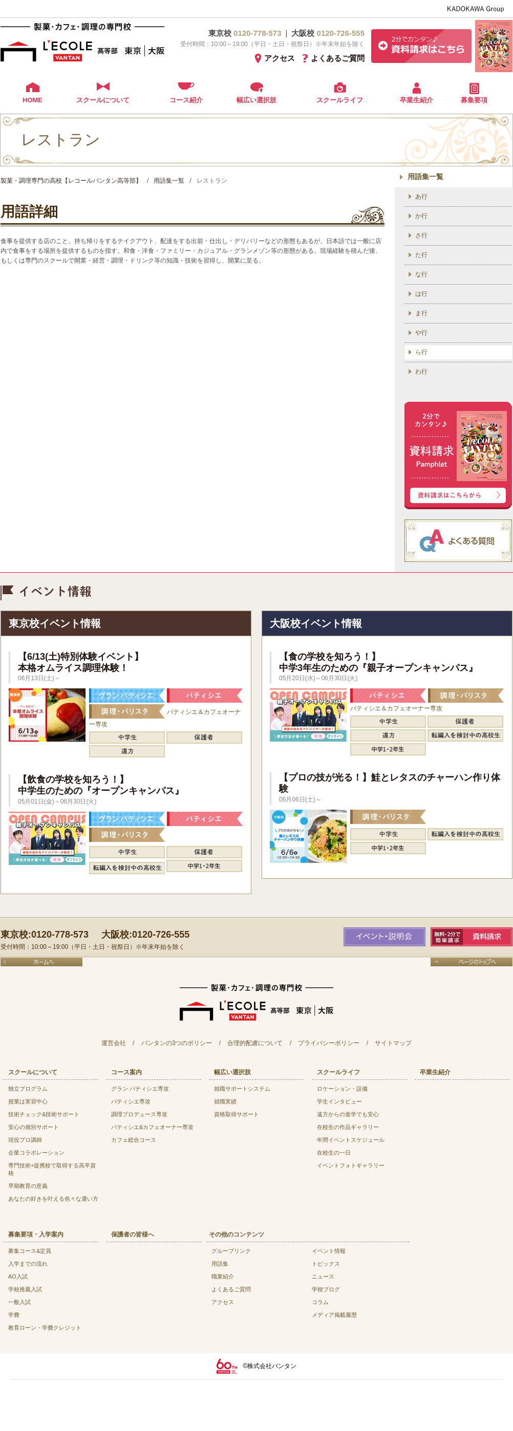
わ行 (421, 371)
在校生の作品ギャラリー (348, 1127)
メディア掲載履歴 (334, 1315)
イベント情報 (329, 1251)
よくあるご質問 (338, 58)
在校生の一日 (334, 1153)
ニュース (323, 1276)
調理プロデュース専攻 (139, 1114)
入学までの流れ (28, 1264)
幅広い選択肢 (256, 100)
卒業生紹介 (416, 100)
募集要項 (474, 100)
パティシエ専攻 (131, 1101)
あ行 (421, 196)
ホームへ (41, 962)
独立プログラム (28, 1089)
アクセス (279, 58)
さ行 (421, 235)
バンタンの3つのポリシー (176, 1043)
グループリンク (231, 1251)
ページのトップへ (471, 962)
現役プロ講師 (25, 1140)
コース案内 (126, 1072)
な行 (421, 274)
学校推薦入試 (25, 1289)
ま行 (421, 313)
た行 (421, 254)
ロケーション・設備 (342, 1089)
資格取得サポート (236, 1114)
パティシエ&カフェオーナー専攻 (152, 1127)
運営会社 (113, 1043)
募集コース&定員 (29, 1251)
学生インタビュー (339, 1101)
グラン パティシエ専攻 (140, 1089)
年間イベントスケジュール (350, 1140)
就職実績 (225, 1101)
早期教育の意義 (28, 1186)
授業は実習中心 (28, 1101)
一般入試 (19, 1302)
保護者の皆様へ (132, 1234)
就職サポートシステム (242, 1089)
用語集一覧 (425, 176)
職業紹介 (222, 1276)
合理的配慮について (255, 1043)
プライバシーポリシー (328, 1043)
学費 (13, 1315)
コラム (320, 1302)
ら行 (421, 352)
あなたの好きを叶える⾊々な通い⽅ (53, 1199)
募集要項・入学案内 (35, 1234)
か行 (421, 216)
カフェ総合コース (133, 1140)
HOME (32, 100)
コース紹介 (186, 100)
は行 (421, 293)
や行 (421, 332)
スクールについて (103, 100)
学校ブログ (326, 1289)
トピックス (326, 1264)
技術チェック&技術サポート (43, 1114)
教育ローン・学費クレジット (44, 1328)
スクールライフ (339, 100)
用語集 (219, 1264)
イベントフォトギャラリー (350, 1165)
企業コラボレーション (36, 1153)
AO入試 (18, 1276)
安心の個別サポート (33, 1127)
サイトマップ (393, 1043)
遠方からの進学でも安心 (348, 1114)
